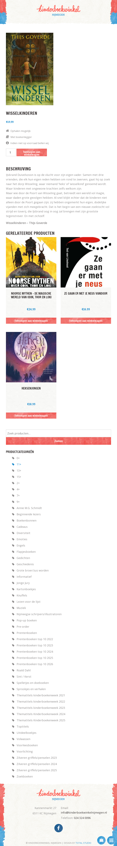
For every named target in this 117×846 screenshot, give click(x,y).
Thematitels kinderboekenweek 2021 (41, 695)
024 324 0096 (82, 818)
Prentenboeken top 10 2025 (35, 658)
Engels (21, 545)
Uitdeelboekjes (26, 733)
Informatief (24, 576)
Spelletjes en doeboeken (33, 683)
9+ (18, 502)
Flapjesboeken (26, 551)
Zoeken (58, 441)
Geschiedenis (25, 564)
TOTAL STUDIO (83, 842)
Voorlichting (25, 751)
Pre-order (23, 626)
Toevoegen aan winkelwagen (31, 153)
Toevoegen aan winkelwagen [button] (31, 321)
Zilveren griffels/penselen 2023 (37, 758)
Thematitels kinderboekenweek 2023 (41, 708)
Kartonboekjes (26, 589)
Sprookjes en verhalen (31, 689)
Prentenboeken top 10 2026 (35, 664)
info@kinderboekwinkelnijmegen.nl (84, 812)
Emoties (22, 539)
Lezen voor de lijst (29, 601)
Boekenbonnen (26, 520)
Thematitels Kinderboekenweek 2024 (41, 714)
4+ (18, 489)
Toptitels (23, 726)
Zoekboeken (25, 776)
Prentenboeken (27, 633)
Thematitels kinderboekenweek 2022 (41, 701)
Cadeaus (22, 527)
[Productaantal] (11, 152)
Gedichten (23, 558)
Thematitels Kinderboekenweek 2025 (41, 720)
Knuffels (22, 595)
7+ (18, 495)
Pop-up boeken (27, 620)
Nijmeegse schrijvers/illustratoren (39, 614)
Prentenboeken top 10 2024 (35, 651)
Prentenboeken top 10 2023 (35, 645)
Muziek (21, 608)
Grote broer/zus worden (33, 570)
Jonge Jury (23, 583)
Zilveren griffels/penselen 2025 (37, 770)
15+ (19, 477)
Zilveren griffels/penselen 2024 (37, 764)
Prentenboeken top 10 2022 (35, 639)
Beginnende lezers (29, 514)
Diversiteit (23, 533)
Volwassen (23, 739)
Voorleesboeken (27, 745)
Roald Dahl (24, 670)
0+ (18, 458)
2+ (18, 483)
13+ (19, 470)
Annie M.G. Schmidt (29, 508)
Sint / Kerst (24, 676)
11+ (19, 464)
